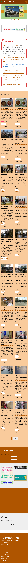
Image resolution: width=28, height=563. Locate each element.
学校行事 (20, 192)
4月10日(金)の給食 (5, 108)
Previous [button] (2, 11)
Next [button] (25, 11)
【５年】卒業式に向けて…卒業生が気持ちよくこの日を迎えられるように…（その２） (21, 412)
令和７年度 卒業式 (19, 341)
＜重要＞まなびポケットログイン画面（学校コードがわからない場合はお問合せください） (13, 59)
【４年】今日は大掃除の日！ (20, 239)
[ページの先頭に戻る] (26, 561)
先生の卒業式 (4, 174)
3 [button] (15, 438)
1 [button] (14, 19)
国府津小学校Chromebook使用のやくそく (13, 84)
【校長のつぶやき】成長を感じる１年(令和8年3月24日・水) (7, 241)
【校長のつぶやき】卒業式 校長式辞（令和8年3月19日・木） (7, 342)
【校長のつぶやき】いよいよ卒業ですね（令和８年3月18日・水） (21, 377)
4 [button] (18, 19)
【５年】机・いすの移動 (19, 174)
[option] (14, 11)
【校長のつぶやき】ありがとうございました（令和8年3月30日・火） (21, 141)
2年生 (4, 327)
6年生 (20, 359)
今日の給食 (5, 126)
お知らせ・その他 (6, 159)
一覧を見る (14, 524)
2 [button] (13, 438)
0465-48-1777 (8, 542)
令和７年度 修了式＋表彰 (20, 206)
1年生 (17, 327)
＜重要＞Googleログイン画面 (10, 45)
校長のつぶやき (19, 161)
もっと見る (14, 458)
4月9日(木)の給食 (19, 108)
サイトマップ (5, 546)
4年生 (17, 257)
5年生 (4, 192)
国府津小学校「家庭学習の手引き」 (14, 75)
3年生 (17, 294)
